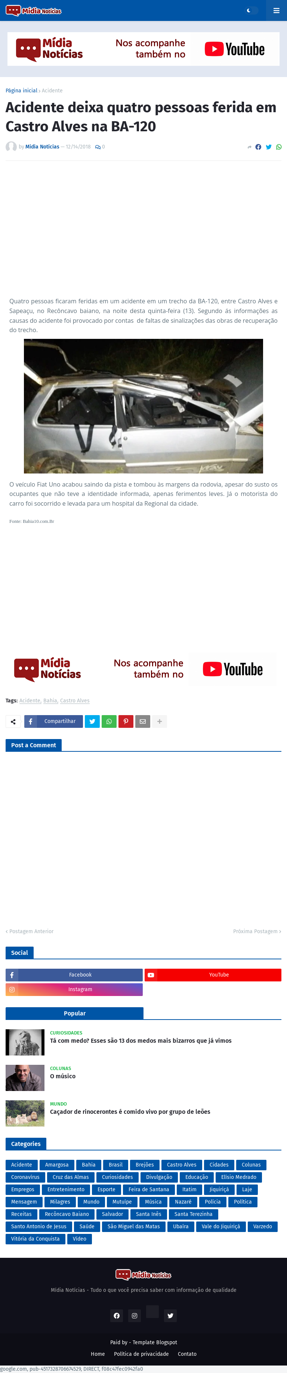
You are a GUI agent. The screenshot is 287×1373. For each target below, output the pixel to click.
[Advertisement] (143, 231)
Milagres (60, 1202)
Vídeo (79, 1239)
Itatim (189, 1189)
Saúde (87, 1226)
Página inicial (21, 91)
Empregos (22, 1189)
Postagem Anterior (31, 931)
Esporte (106, 1189)
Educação (196, 1177)
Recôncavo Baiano (67, 1214)
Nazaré (183, 1202)
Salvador (112, 1214)
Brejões (145, 1165)
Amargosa (57, 1165)
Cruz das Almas (71, 1177)
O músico (62, 1076)
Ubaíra (181, 1226)
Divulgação (159, 1177)
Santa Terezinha (194, 1214)
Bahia (50, 701)
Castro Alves (75, 701)
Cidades (219, 1165)
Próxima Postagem (255, 931)
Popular (75, 1013)
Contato (187, 1354)
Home (98, 1354)
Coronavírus (25, 1177)
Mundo (91, 1202)
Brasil (116, 1165)
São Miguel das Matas (134, 1226)
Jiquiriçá (219, 1189)
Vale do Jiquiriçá (221, 1226)
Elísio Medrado (238, 1177)
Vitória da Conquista (35, 1239)
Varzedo (262, 1226)
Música (153, 1202)
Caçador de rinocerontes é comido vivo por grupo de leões (130, 1111)
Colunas (251, 1165)
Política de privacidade (141, 1354)
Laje (247, 1189)
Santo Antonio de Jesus (39, 1226)
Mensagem (24, 1202)
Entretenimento (65, 1189)
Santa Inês (148, 1214)
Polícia (213, 1202)
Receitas (21, 1214)
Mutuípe (122, 1202)
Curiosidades (117, 1177)
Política (243, 1202)
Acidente (52, 91)
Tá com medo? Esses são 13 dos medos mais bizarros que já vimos (141, 1040)
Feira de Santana (149, 1189)
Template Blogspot (155, 1342)
